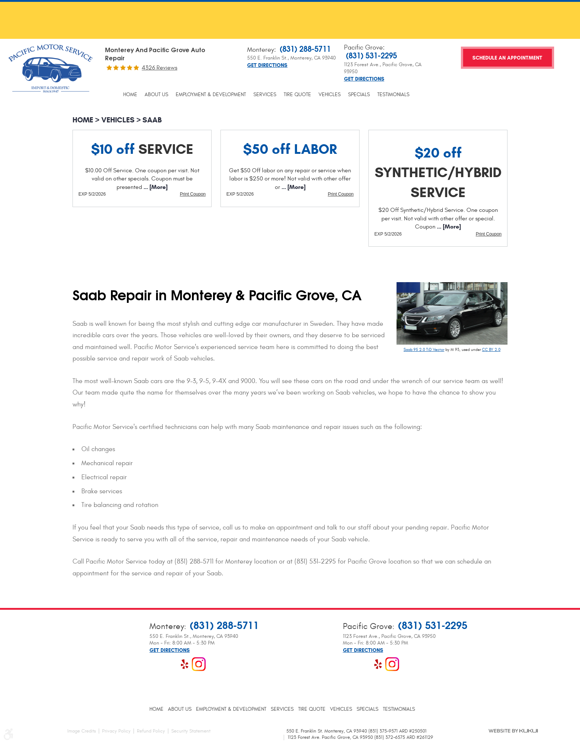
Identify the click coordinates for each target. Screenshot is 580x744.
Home (130, 95)
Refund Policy (151, 731)
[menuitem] (130, 95)
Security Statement (190, 731)
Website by (513, 731)
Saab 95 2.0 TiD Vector (424, 349)
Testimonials (393, 95)
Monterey (260, 50)
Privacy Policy (116, 731)
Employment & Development (211, 95)
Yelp (185, 664)
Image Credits (81, 731)
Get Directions (267, 65)
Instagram (199, 664)
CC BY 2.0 (491, 349)
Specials (359, 95)
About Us (156, 95)
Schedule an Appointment (507, 58)
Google (170, 664)
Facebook (156, 664)
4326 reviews (159, 68)
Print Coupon (193, 194)
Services (264, 95)
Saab (152, 120)
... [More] (155, 186)
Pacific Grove (363, 47)
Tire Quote (297, 95)
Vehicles (329, 95)
